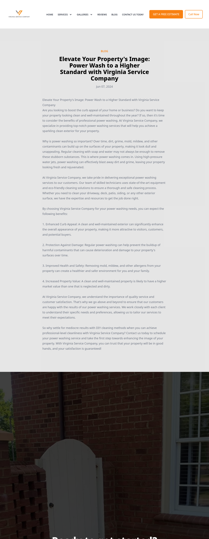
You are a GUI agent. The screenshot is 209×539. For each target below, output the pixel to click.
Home (49, 14)
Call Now (193, 14)
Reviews (102, 14)
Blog (115, 14)
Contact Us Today (133, 14)
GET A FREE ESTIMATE (166, 14)
